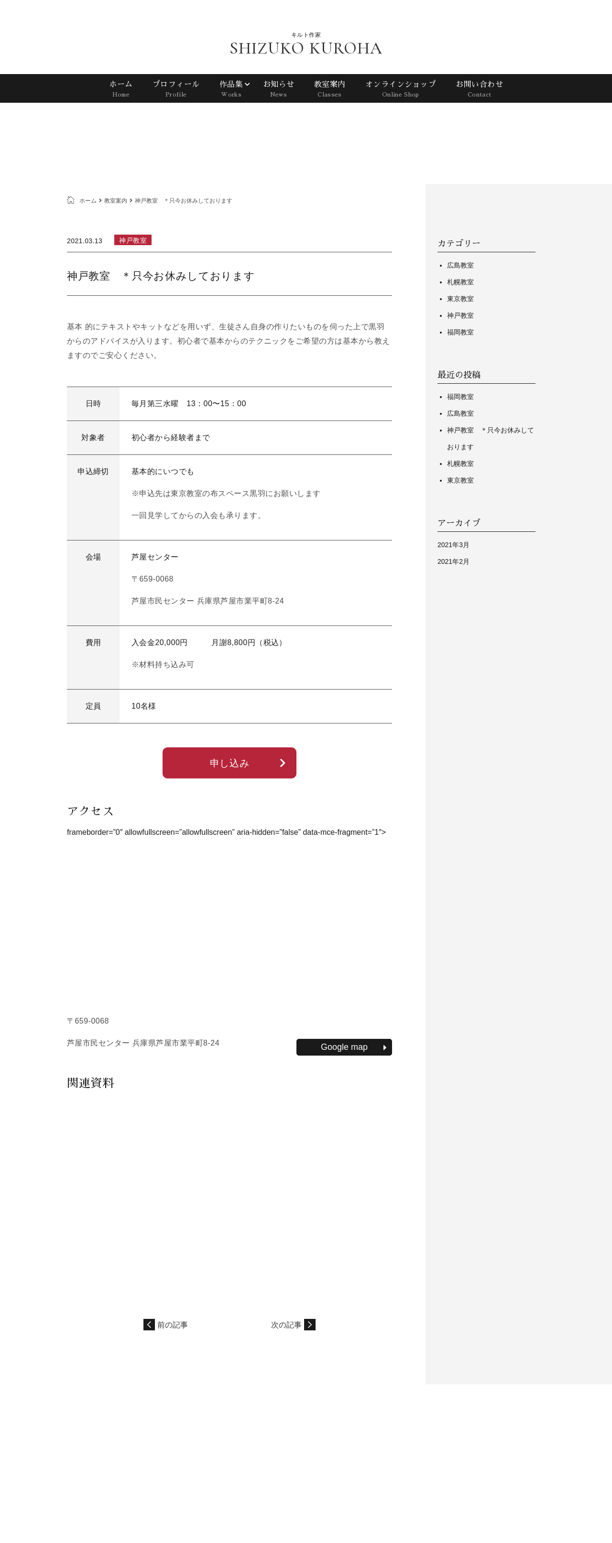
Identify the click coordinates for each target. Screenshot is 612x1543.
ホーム (121, 90)
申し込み (248, 763)
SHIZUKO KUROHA (306, 48)
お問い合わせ (479, 90)
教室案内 (329, 90)
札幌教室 (460, 282)
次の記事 (286, 1325)
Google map (354, 1047)
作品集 (231, 90)
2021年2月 (453, 561)
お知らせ (278, 90)
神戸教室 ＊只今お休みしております (490, 438)
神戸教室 (460, 315)
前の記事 (172, 1325)
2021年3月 (453, 545)
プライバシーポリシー (507, 1435)
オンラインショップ (400, 90)
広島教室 (460, 265)
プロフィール (175, 90)
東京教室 (460, 298)
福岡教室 (460, 332)
